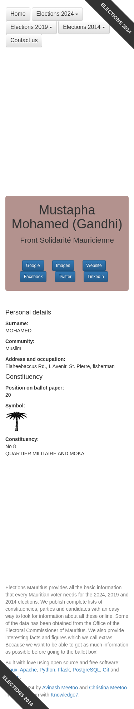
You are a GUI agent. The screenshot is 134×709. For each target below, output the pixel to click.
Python (47, 670)
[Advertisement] (67, 122)
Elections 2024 (57, 14)
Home (18, 14)
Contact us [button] (24, 40)
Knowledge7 (64, 695)
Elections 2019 (31, 27)
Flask (64, 670)
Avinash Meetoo (60, 687)
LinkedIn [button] (96, 276)
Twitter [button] (65, 276)
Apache (28, 670)
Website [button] (94, 265)
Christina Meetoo (108, 687)
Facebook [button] (33, 276)
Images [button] (63, 265)
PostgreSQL (86, 670)
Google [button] (33, 265)
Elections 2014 (84, 27)
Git (106, 670)
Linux (11, 670)
